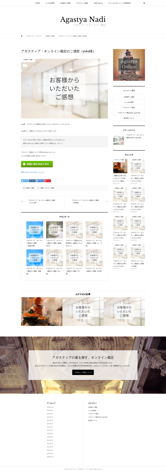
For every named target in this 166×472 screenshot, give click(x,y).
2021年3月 (50, 443)
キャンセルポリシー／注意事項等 (119, 3)
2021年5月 (50, 437)
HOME (37, 3)
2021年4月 (50, 440)
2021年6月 (50, 433)
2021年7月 (50, 430)
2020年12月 (50, 453)
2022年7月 (50, 417)
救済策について (129, 118)
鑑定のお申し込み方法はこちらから (33, 172)
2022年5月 (50, 420)
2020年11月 (50, 457)
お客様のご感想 (65, 3)
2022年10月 (50, 407)
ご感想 (41, 188)
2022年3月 (50, 427)
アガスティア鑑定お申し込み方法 (129, 113)
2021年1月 (50, 450)
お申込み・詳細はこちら (83, 372)
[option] (41, 311)
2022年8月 (50, 414)
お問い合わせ (98, 3)
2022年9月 (50, 410)
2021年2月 (50, 447)
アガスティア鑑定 (82, 3)
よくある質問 (50, 3)
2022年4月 (50, 424)
